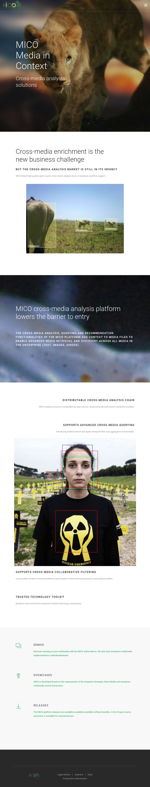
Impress (79, 774)
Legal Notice (64, 774)
